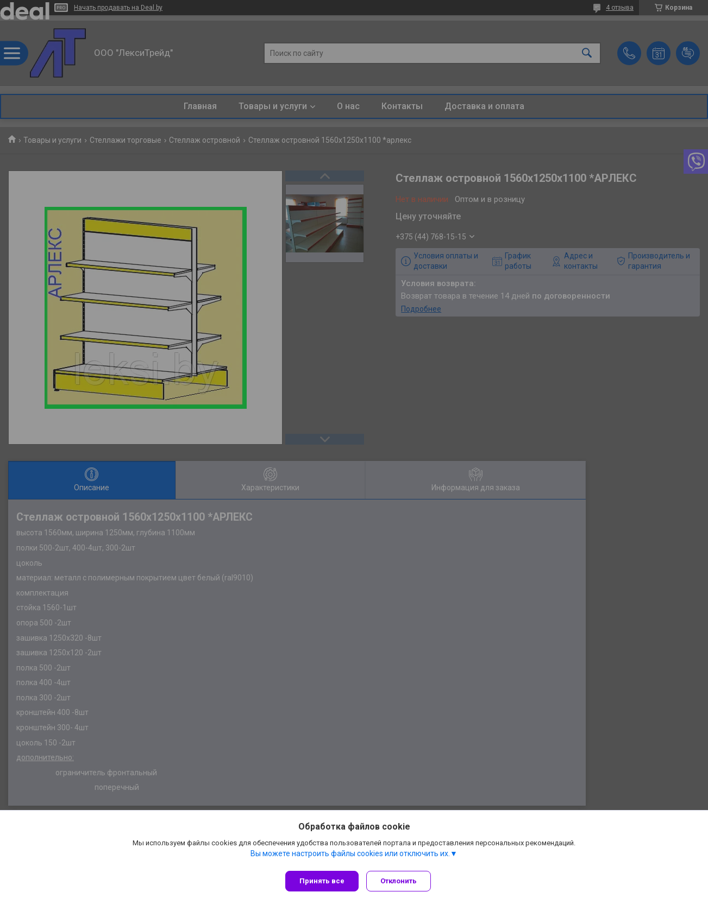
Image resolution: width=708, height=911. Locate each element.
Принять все (321, 881)
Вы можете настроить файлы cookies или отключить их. (350, 856)
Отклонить (402, 881)
